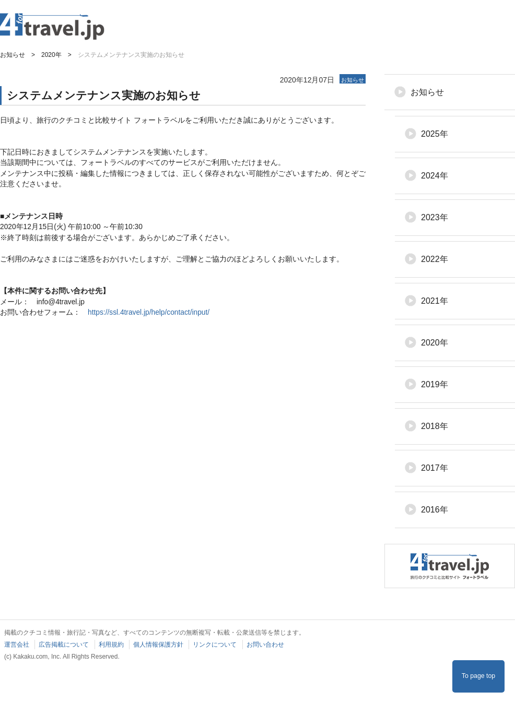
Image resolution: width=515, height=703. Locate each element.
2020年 (434, 342)
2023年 (434, 217)
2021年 (434, 300)
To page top (478, 676)
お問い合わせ (265, 644)
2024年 (434, 175)
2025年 (434, 133)
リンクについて (215, 644)
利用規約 (111, 644)
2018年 (434, 426)
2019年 (434, 384)
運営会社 (16, 644)
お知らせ (427, 92)
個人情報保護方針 (158, 644)
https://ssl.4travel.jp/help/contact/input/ (148, 312)
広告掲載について (64, 644)
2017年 (434, 467)
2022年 (434, 259)
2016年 (434, 509)
